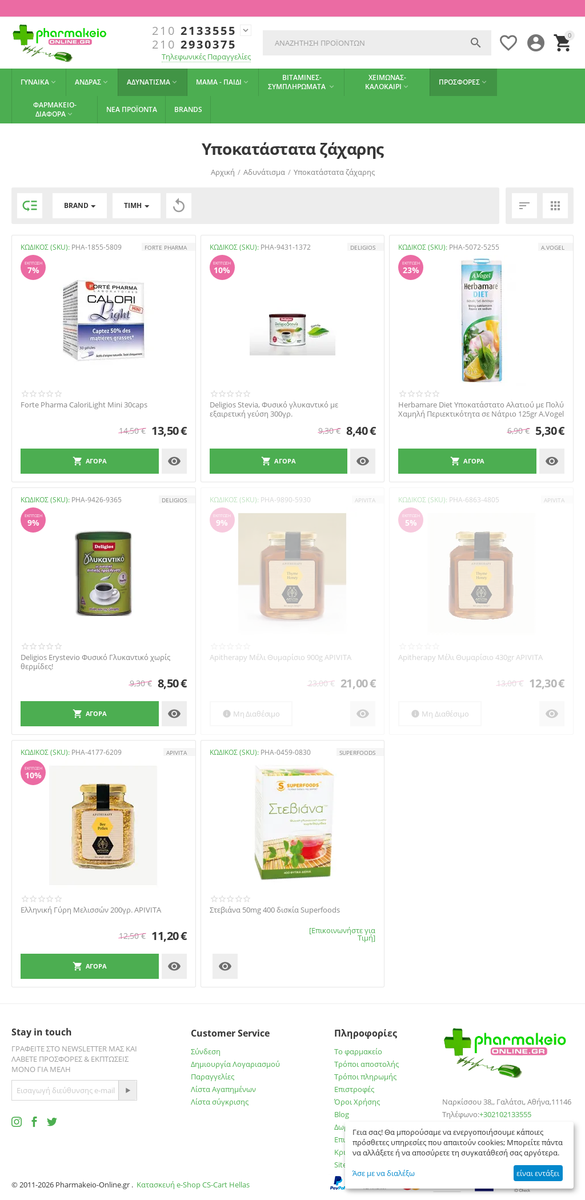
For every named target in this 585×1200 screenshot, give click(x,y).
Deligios (362, 247)
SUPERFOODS (357, 753)
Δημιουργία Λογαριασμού (235, 1064)
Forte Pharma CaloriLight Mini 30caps (84, 405)
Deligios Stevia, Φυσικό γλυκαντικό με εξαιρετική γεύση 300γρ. (274, 409)
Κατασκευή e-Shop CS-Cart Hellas (193, 1184)
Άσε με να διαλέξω (383, 1173)
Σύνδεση (206, 1051)
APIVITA (365, 500)
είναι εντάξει (537, 1173)
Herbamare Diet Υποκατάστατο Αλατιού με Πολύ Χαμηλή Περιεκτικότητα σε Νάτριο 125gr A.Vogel (481, 409)
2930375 (194, 44)
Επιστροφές (354, 1089)
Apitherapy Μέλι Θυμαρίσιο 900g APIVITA (280, 657)
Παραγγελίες (212, 1076)
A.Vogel (552, 247)
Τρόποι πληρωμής (365, 1076)
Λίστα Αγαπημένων (223, 1089)
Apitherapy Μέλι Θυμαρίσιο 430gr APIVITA (470, 657)
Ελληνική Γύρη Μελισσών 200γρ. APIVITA (91, 910)
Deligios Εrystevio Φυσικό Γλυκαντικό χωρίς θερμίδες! (95, 662)
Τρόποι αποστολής (366, 1064)
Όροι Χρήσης (357, 1102)
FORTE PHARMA (166, 247)
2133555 (194, 31)
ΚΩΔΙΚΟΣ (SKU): (45, 247)
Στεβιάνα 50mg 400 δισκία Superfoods (275, 910)
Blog (341, 1114)
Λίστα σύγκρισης (220, 1102)
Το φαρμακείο (358, 1051)
